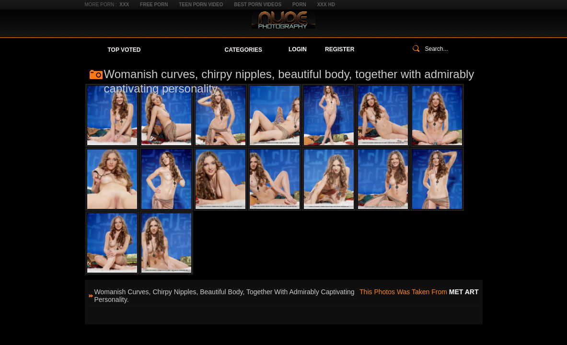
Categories (243, 49)
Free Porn (154, 4)
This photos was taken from (418, 292)
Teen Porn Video (201, 4)
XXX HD (326, 4)
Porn (299, 4)
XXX (124, 4)
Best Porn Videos (257, 4)
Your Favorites (182, 49)
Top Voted (124, 49)
